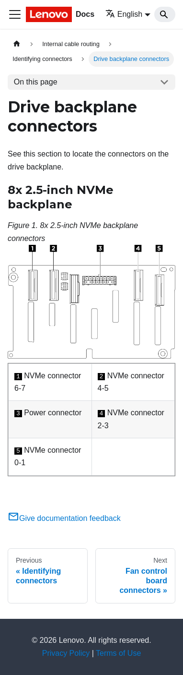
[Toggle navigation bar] (15, 14)
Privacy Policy (66, 653)
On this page (35, 82)
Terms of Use (118, 653)
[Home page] (17, 43)
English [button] (123, 14)
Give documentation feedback (64, 518)
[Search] (164, 14)
